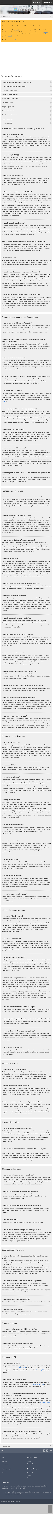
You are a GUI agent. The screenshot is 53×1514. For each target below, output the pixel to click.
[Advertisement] (26, 57)
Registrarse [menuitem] (37, 2)
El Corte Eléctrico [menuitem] (32, 1464)
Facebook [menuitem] (30, 1473)
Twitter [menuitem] (29, 1475)
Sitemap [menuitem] (4, 1473)
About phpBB (40, 1370)
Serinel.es (17, 1501)
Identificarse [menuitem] (47, 2)
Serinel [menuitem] (29, 1461)
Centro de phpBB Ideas (37, 1384)
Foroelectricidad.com (14, 40)
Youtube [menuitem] (29, 1478)
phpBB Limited (21, 1368)
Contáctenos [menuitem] (5, 1464)
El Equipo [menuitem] (4, 1461)
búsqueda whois (45, 1402)
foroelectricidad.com (15, 1486)
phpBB (4, 401)
